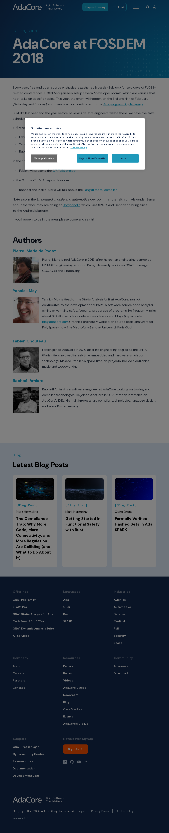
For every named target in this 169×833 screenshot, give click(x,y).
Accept (125, 158)
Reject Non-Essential (92, 158)
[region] (85, 144)
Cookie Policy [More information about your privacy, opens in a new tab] (79, 147)
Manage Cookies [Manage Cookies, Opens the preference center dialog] (44, 158)
